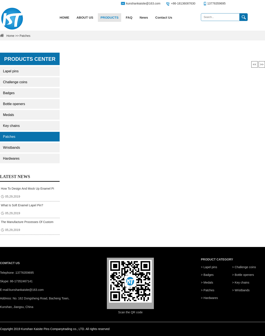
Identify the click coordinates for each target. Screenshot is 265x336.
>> (262, 64)
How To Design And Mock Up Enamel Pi (27, 188)
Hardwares (11, 158)
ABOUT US (85, 17)
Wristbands (11, 147)
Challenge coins (15, 82)
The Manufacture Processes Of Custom (27, 222)
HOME (64, 17)
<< (254, 64)
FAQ (129, 17)
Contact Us (163, 17)
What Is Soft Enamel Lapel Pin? (22, 205)
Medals (8, 115)
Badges (9, 93)
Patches (9, 136)
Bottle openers (14, 104)
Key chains (11, 126)
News (144, 17)
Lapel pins (11, 71)
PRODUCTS (109, 17)
